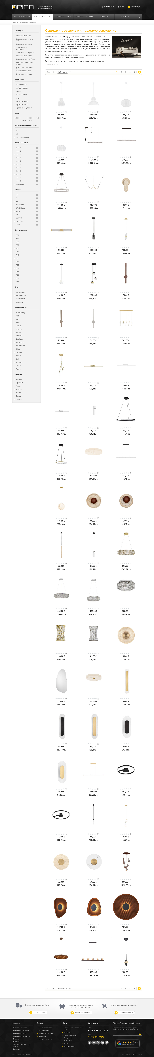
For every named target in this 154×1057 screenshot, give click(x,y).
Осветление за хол (20, 1033)
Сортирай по (51, 72)
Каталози (67, 1032)
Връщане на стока (45, 1039)
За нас (66, 1043)
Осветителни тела (20, 1028)
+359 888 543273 (98, 1030)
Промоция (17, 1049)
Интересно (68, 1038)
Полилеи (16, 1039)
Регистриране (109, 7)
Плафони (16, 1042)
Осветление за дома (21, 1031)
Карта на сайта (69, 1046)
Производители (70, 1035)
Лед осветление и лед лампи (21, 1045)
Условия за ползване (46, 1028)
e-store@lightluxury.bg (96, 1037)
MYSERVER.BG (137, 1054)
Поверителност (44, 1031)
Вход (122, 7)
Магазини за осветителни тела (73, 1028)
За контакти (68, 1041)
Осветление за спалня (21, 1036)
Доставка (42, 1036)
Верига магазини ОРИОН (55, 37)
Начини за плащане (46, 1033)
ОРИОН (15, 22)
